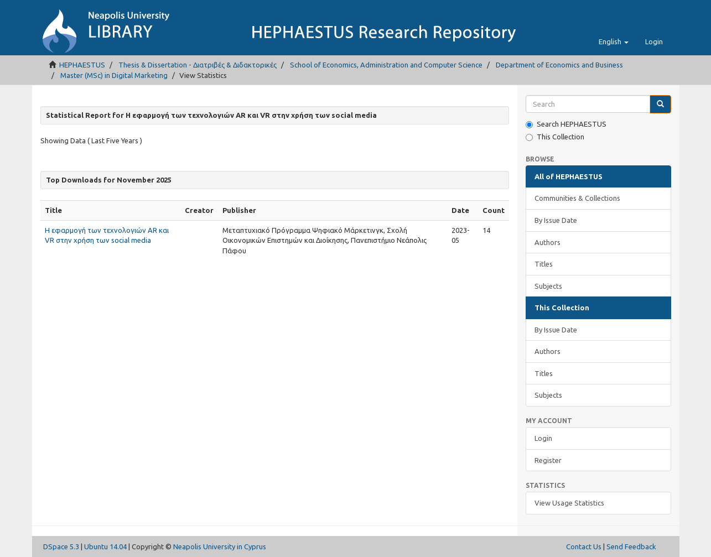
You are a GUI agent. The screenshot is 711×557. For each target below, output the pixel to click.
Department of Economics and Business (559, 65)
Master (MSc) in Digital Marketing (114, 75)
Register (548, 460)
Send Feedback (631, 546)
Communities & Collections (577, 198)
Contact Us (583, 546)
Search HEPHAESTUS (566, 124)
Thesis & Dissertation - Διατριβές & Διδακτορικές (197, 65)
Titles (543, 264)
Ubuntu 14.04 (105, 546)
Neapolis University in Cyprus (219, 546)
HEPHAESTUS (82, 65)
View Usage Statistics (569, 503)
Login (543, 438)
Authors (547, 242)
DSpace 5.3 (61, 546)
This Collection (555, 137)
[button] (613, 41)
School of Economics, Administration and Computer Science (386, 65)
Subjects (548, 286)
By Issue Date (555, 220)
